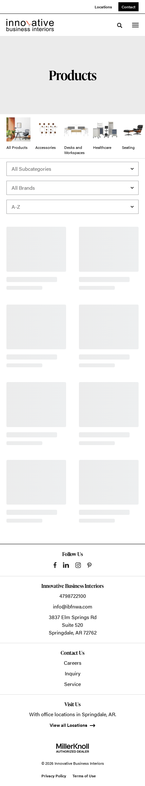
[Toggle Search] (119, 25)
